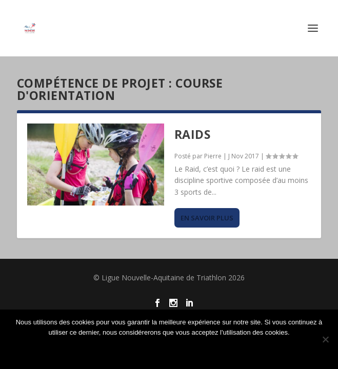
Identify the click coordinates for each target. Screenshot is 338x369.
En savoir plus (207, 217)
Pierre (213, 156)
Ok (169, 350)
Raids (192, 134)
